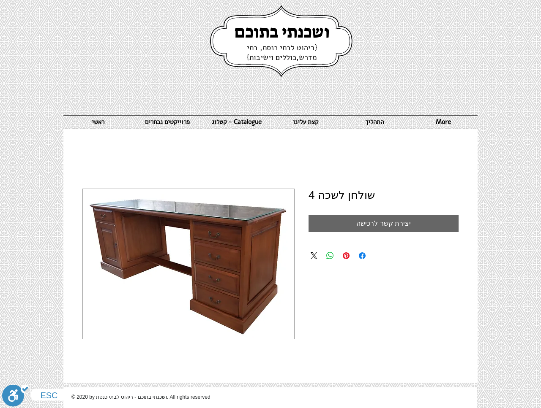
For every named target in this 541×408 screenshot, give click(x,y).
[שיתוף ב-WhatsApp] (330, 256)
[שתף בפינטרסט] (346, 256)
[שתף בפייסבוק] (362, 256)
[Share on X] (314, 256)
